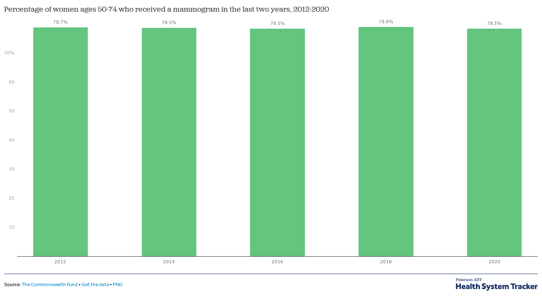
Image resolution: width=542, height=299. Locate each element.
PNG (118, 284)
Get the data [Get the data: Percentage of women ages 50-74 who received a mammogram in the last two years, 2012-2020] (95, 284)
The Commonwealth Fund (50, 284)
